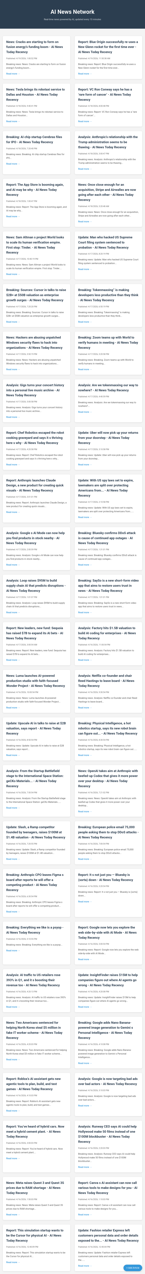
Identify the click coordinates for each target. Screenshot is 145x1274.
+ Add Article (132, 1267)
